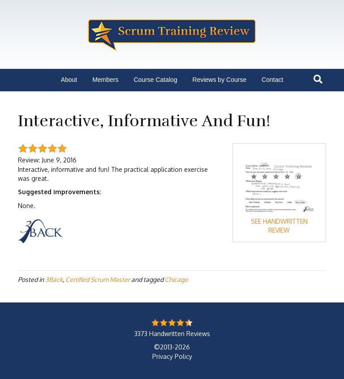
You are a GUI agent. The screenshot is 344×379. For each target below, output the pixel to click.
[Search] (318, 79)
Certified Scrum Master (97, 279)
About (69, 79)
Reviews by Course (220, 79)
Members (105, 79)
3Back (54, 279)
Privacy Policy (172, 356)
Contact (272, 79)
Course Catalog (155, 79)
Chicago (176, 279)
